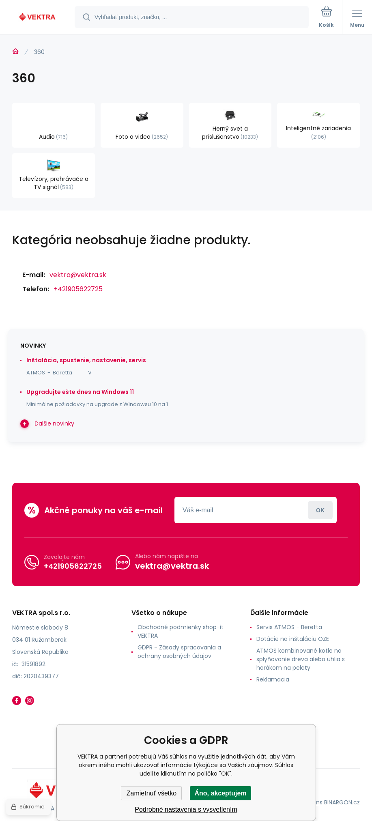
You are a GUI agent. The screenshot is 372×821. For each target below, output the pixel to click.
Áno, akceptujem (220, 793)
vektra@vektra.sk (77, 274)
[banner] (38, 17)
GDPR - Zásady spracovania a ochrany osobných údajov (179, 651)
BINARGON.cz (342, 802)
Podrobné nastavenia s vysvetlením (186, 809)
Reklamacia (272, 679)
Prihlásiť (320, 510)
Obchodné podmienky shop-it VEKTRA (181, 631)
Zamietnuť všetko (151, 793)
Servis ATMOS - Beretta (289, 627)
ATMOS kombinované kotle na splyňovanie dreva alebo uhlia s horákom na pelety (300, 659)
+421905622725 (78, 289)
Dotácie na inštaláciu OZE (292, 639)
